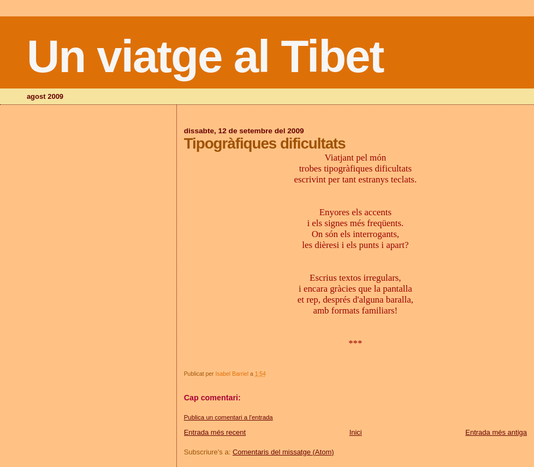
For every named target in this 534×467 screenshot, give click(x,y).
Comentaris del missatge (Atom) (283, 452)
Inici (355, 432)
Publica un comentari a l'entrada (228, 417)
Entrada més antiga (496, 432)
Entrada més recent (215, 432)
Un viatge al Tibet (205, 56)
